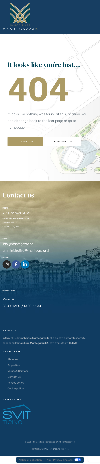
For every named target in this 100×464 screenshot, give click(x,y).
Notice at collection (30, 460)
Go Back (25, 141)
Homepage (63, 141)
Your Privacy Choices (59, 460)
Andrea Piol (63, 448)
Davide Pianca (50, 448)
